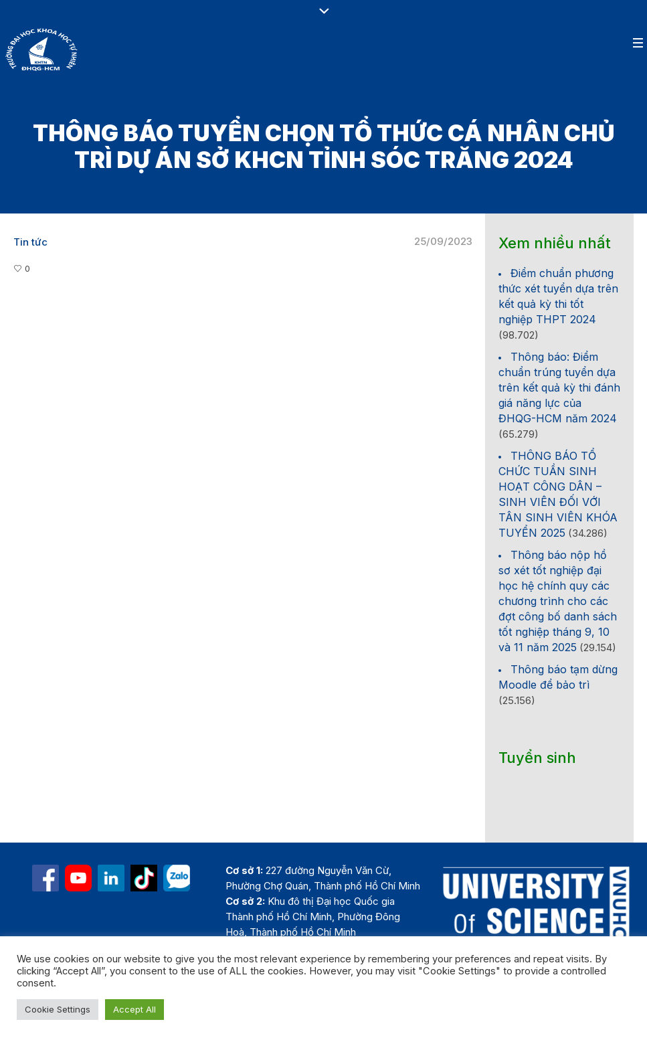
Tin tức (30, 242)
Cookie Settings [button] (57, 1009)
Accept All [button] (134, 1009)
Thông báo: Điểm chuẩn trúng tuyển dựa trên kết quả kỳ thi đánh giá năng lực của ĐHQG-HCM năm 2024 (559, 387)
